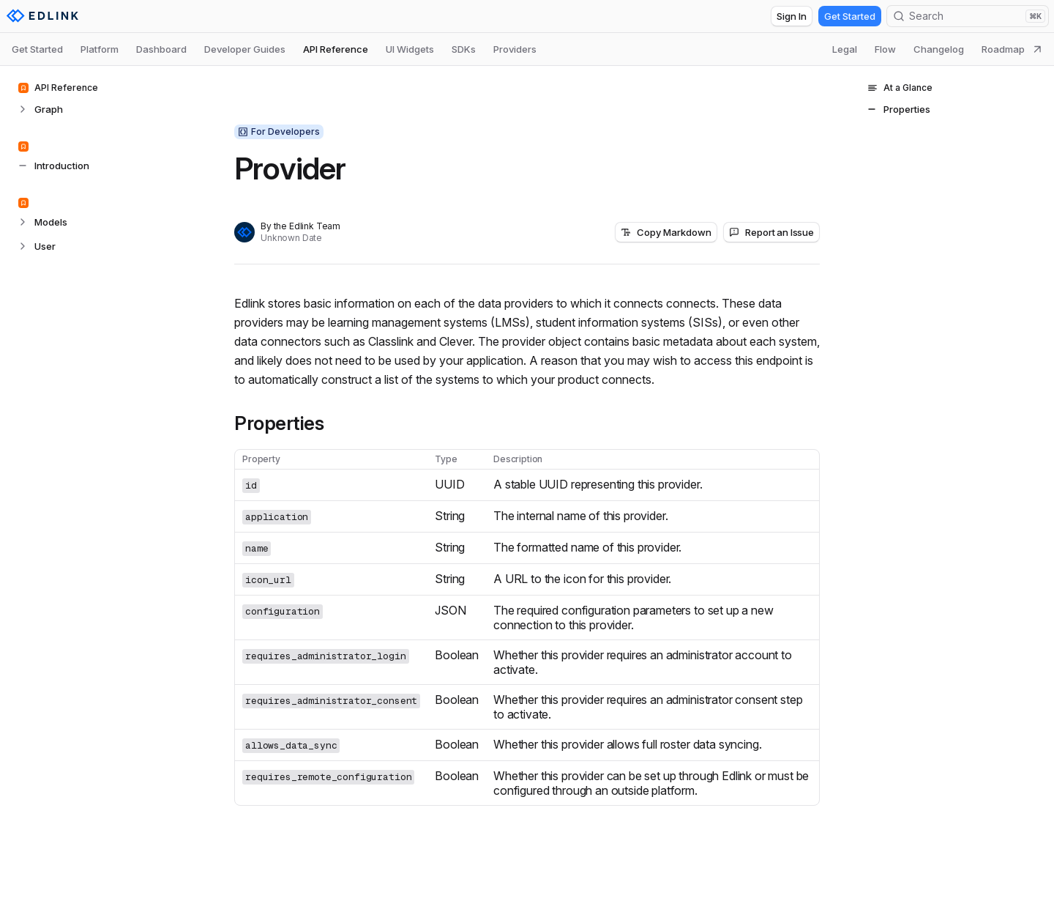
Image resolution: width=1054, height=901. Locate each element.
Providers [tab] (515, 49)
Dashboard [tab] (161, 49)
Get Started (849, 16)
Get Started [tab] (37, 49)
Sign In (792, 16)
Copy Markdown (666, 232)
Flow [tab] (885, 49)
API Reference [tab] (335, 49)
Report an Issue (771, 232)
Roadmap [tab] (1012, 49)
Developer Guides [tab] (244, 49)
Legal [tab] (844, 49)
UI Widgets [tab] (410, 49)
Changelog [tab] (938, 49)
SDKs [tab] (464, 49)
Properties (279, 423)
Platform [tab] (100, 49)
